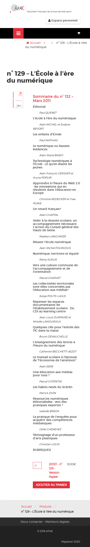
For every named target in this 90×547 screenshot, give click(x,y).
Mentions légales (57, 521)
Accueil (35, 42)
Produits (45, 506)
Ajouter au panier (51, 485)
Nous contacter (32, 521)
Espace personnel (63, 20)
